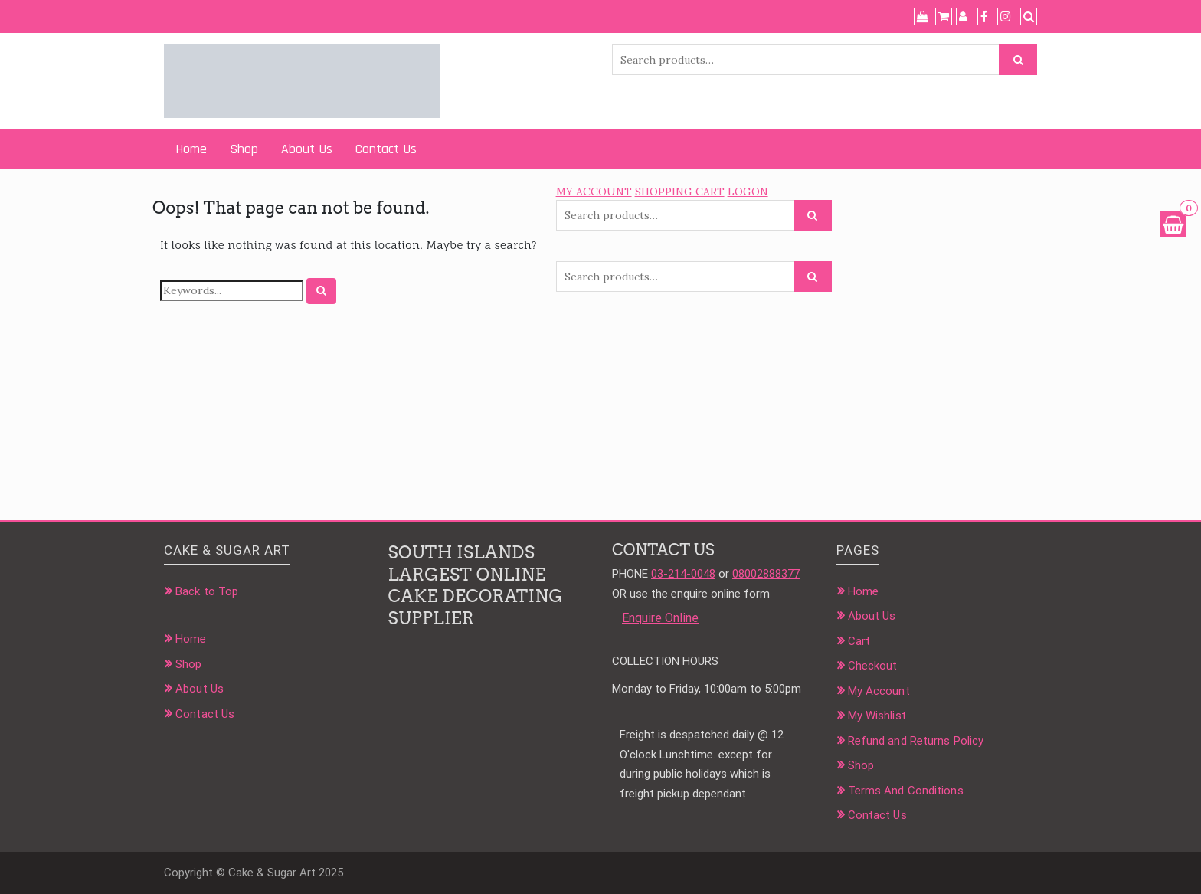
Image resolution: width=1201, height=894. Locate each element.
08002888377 (766, 574)
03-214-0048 (683, 574)
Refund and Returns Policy (916, 741)
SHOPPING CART (680, 191)
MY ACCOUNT (594, 191)
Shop (244, 149)
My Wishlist (877, 715)
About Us (306, 149)
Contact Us (386, 149)
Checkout (873, 666)
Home (191, 149)
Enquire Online (660, 618)
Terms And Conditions (906, 790)
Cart (859, 641)
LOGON (748, 191)
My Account (879, 691)
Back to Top (206, 591)
